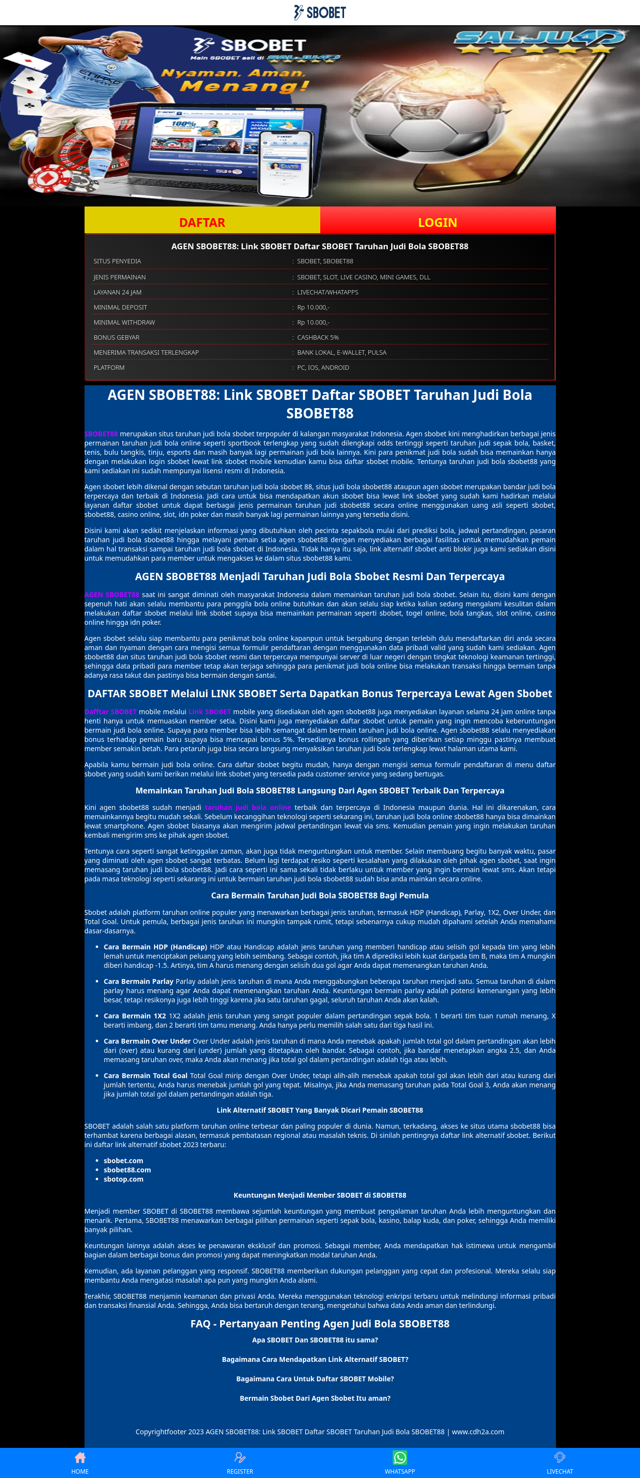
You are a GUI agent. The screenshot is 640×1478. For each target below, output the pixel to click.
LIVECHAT (560, 1463)
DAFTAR (202, 222)
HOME (80, 1463)
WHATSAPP (400, 1463)
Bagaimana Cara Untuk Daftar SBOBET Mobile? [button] (315, 1378)
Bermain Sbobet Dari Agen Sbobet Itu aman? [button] (315, 1398)
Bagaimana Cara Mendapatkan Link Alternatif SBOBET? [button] (315, 1359)
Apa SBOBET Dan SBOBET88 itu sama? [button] (315, 1339)
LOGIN (437, 222)
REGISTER (240, 1463)
